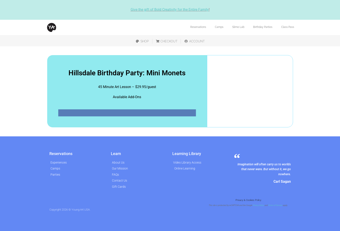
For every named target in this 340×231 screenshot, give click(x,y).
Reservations (198, 27)
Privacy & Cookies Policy (248, 200)
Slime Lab (238, 27)
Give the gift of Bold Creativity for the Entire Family (170, 9)
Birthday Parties (262, 27)
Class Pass (287, 27)
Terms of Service (275, 205)
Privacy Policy (258, 205)
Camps (219, 27)
